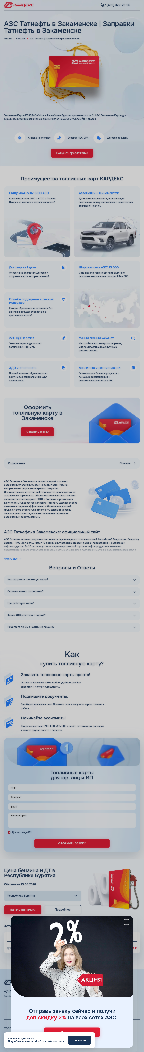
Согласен (79, 1040)
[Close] (124, 923)
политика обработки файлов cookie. (43, 1041)
